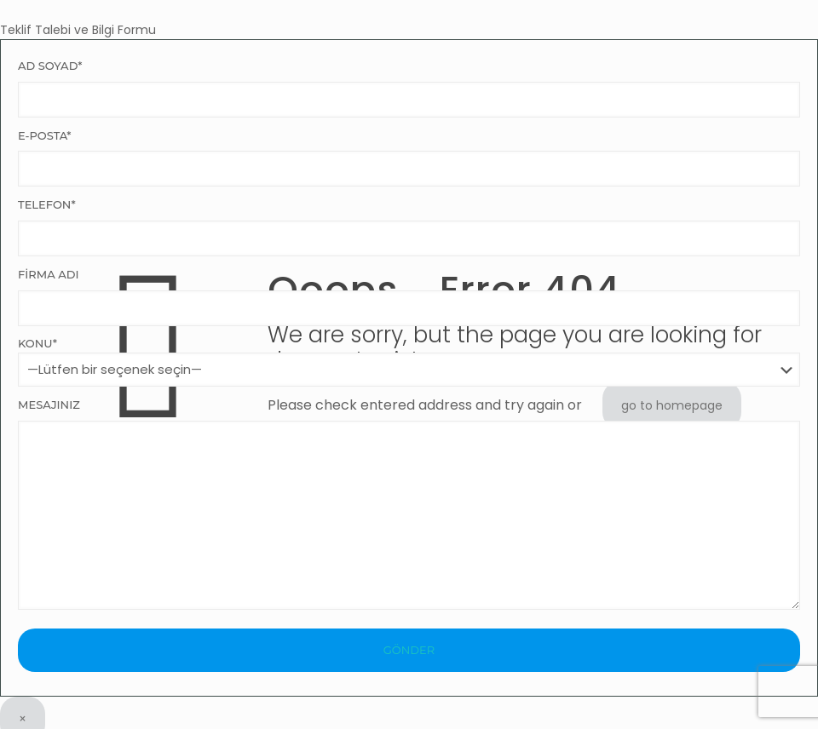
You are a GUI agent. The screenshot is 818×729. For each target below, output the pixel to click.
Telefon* (409, 227)
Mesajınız (409, 504)
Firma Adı (409, 296)
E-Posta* (409, 158)
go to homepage (672, 405)
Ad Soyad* (409, 88)
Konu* (409, 361)
